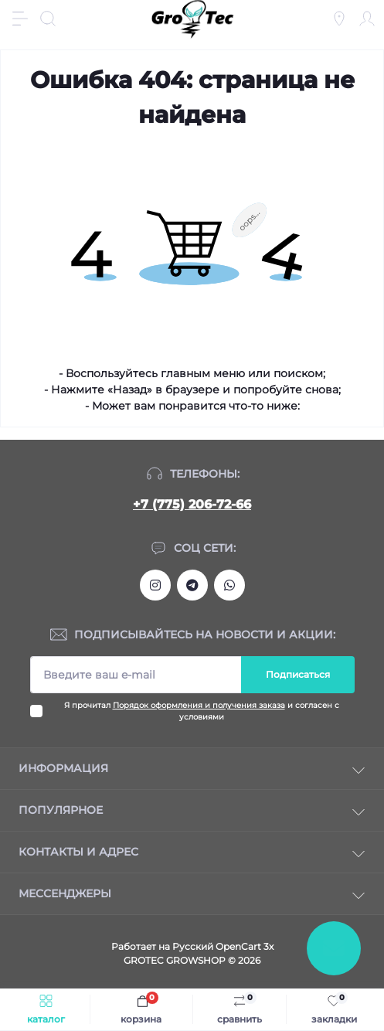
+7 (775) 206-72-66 (192, 504)
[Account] (367, 18)
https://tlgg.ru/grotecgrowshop (192, 585)
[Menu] (20, 18)
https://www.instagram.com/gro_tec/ (155, 585)
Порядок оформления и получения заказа (199, 705)
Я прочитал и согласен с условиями (201, 711)
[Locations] (339, 18)
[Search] (48, 18)
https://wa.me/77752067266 (229, 585)
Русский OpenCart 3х (223, 946)
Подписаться (298, 674)
